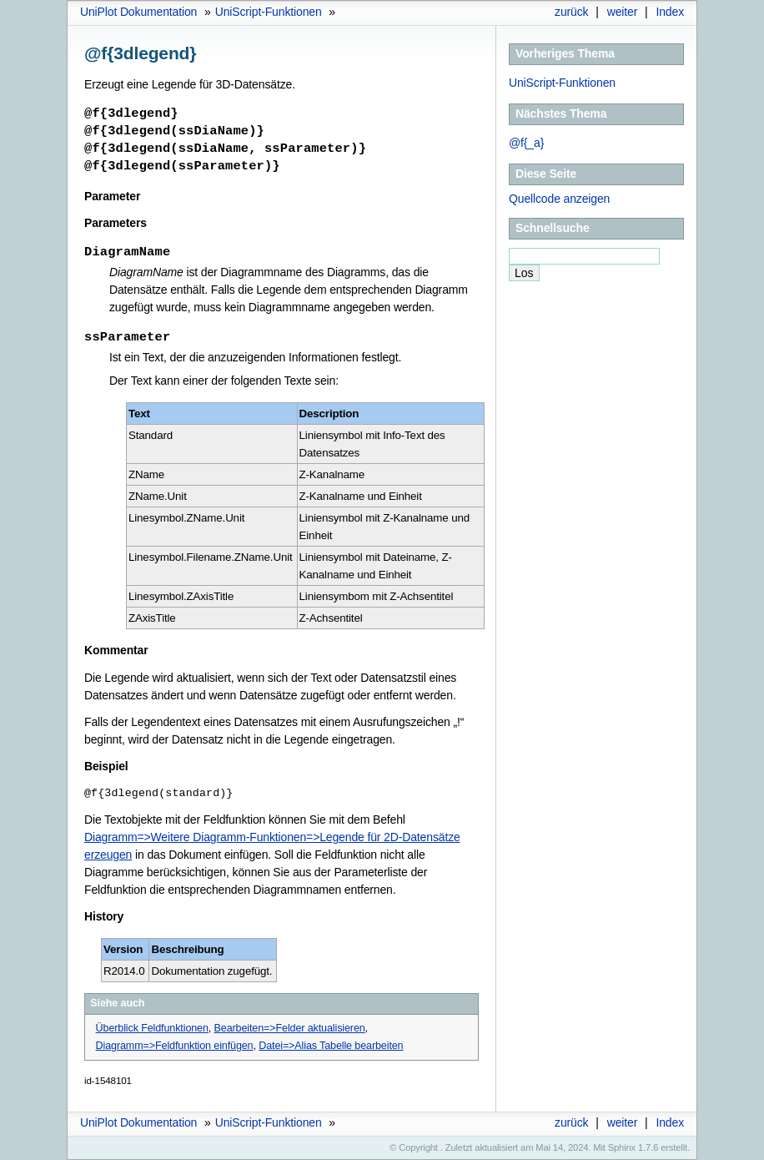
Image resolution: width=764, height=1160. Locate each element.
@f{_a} (526, 142)
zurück (571, 11)
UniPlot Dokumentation (138, 11)
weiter (622, 11)
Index (670, 11)
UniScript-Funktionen (268, 11)
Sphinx (622, 1147)
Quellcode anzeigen (559, 198)
